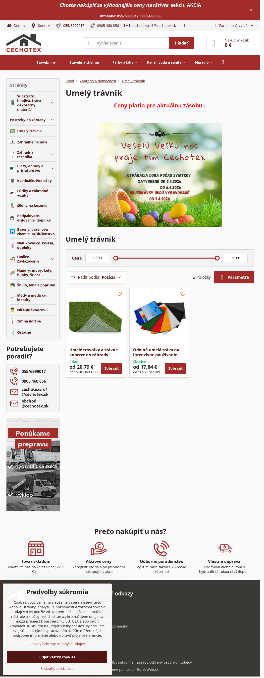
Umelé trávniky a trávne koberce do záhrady (93, 352)
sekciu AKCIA (186, 4)
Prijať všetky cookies (57, 657)
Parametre (234, 277)
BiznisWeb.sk (147, 669)
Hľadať (181, 43)
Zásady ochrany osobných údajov (164, 662)
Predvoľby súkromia (117, 662)
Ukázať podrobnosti (57, 668)
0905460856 (150, 16)
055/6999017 (128, 16)
